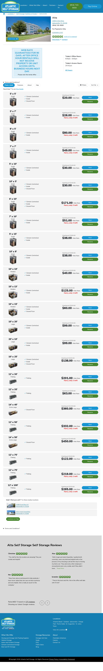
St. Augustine (70, 624)
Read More (60, 568)
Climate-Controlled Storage (10, 645)
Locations (23, 5)
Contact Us (60, 6)
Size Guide (19, 89)
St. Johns (78, 624)
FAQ (37, 642)
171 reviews (30, 602)
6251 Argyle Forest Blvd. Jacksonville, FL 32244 (23, 512)
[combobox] (95, 85)
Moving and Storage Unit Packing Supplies (15, 638)
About (45, 5)
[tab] (9, 85)
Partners (52, 5)
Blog (37, 647)
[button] (9, 29)
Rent (90, 98)
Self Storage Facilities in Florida (26, 14)
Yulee (55, 626)
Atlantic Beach (57, 622)
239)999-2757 (58, 33)
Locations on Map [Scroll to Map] (13, 519)
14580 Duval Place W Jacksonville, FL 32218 (22, 505)
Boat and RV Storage (8, 647)
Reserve (90, 102)
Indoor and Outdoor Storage (10, 642)
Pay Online (92, 6)
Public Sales (40, 645)
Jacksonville (43, 14)
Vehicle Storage (6, 640)
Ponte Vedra (61, 624)
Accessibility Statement (67, 659)
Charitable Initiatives (59, 638)
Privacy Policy (53, 659)
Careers (55, 640)
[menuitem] (24, 6)
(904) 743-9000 (74, 6)
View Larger (13, 39)
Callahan (66, 622)
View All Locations (60, 630)
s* (12, 82)
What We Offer (34, 5)
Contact (65, 40)
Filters (84, 85)
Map (37, 85)
